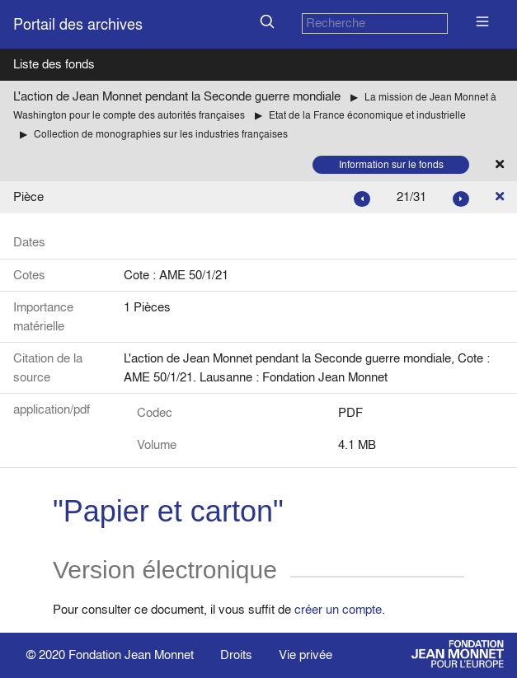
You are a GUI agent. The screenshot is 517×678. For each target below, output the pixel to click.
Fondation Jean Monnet (131, 654)
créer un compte (338, 609)
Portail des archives (78, 24)
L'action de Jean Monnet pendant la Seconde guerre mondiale (177, 96)
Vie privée (305, 654)
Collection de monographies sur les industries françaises (161, 134)
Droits (236, 654)
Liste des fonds (54, 63)
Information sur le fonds (391, 164)
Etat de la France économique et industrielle (367, 115)
